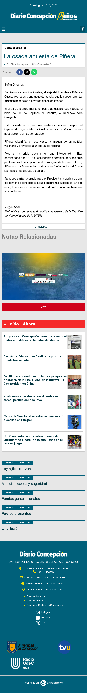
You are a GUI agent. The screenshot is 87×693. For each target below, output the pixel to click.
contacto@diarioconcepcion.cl (45, 577)
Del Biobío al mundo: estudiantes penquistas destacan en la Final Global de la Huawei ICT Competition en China (35, 380)
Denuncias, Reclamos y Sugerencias (45, 605)
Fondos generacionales (21, 499)
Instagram (43, 612)
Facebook (43, 618)
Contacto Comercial (36, 596)
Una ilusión (10, 528)
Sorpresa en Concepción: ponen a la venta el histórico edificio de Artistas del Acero (35, 338)
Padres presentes (16, 513)
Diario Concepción (20, 64)
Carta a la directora (17, 462)
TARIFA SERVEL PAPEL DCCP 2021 (46, 589)
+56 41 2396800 (46, 571)
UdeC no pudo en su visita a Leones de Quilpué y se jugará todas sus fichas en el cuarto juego (33, 440)
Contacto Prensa (35, 600)
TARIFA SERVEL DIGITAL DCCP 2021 (46, 583)
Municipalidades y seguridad (24, 484)
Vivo (43, 307)
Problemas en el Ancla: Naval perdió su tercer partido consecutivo (31, 398)
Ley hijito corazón (16, 469)
